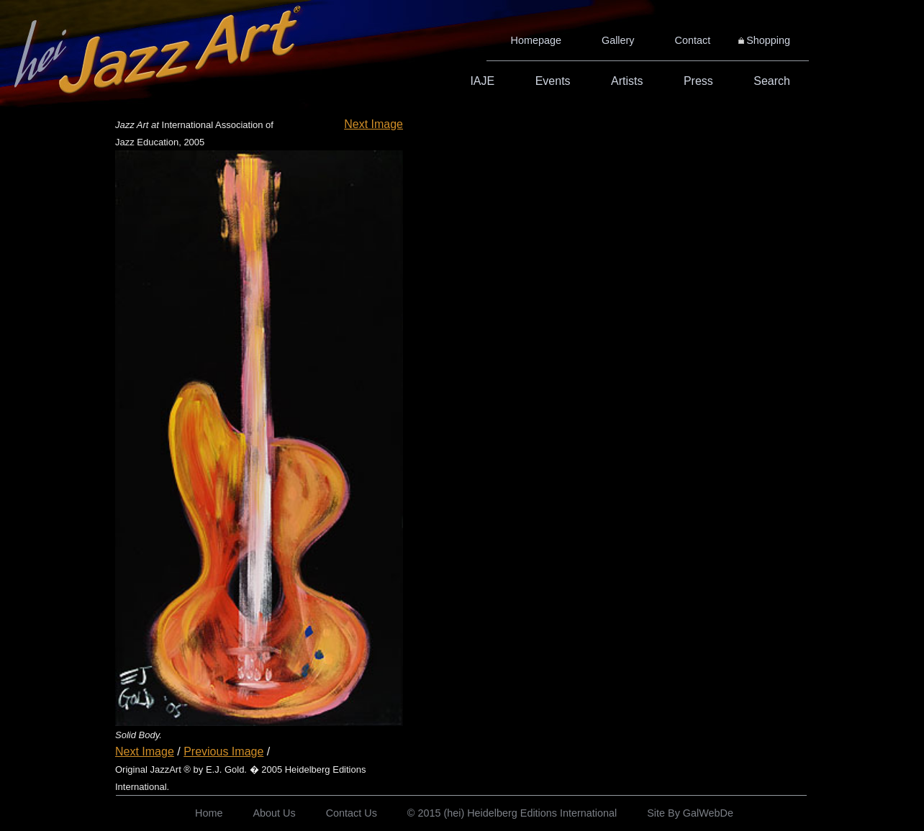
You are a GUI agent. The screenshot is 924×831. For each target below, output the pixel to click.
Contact (693, 40)
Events (553, 81)
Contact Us (351, 813)
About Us (274, 813)
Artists (627, 81)
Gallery (618, 40)
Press (698, 81)
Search (771, 81)
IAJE (482, 81)
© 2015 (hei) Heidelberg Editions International (512, 813)
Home (208, 813)
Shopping (768, 40)
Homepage (536, 40)
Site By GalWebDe (690, 813)
